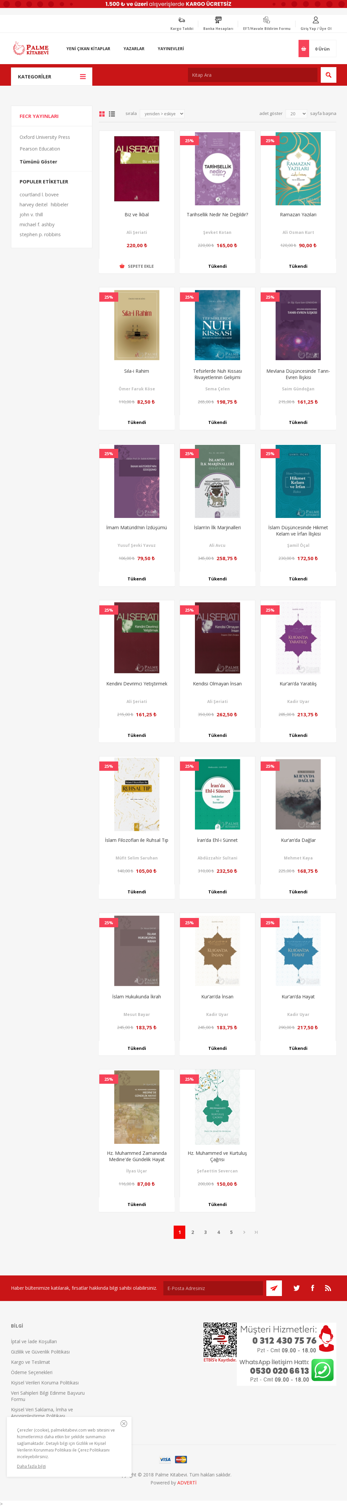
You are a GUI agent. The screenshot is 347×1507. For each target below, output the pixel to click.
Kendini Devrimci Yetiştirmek (136, 683)
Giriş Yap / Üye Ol (316, 28)
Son (256, 1232)
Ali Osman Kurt (298, 232)
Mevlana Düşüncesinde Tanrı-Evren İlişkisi (298, 374)
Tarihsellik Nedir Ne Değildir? (217, 214)
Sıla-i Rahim (136, 371)
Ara (328, 75)
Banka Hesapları (218, 28)
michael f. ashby (37, 224)
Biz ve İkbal (137, 214)
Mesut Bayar (137, 1014)
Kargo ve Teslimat (30, 1362)
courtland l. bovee (39, 194)
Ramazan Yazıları (298, 214)
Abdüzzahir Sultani (217, 858)
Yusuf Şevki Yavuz (137, 545)
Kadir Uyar (298, 701)
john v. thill (31, 214)
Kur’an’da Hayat (298, 996)
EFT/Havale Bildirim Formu (267, 28)
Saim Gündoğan (298, 389)
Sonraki (244, 1232)
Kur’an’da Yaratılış (298, 683)
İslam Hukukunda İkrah (136, 996)
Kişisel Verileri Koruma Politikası (45, 1382)
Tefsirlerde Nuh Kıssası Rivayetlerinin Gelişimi (217, 374)
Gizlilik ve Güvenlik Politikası (40, 1352)
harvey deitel (33, 204)
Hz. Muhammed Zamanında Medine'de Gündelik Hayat (137, 1156)
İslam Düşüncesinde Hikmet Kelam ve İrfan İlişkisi (298, 530)
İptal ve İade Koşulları (34, 1341)
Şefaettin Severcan (217, 1171)
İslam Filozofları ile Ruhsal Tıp (136, 840)
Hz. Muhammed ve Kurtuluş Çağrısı (217, 1156)
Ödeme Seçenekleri (31, 1372)
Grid (102, 114)
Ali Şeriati (137, 232)
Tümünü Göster (38, 161)
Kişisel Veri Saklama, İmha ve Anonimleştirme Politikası (42, 1412)
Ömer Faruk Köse (137, 389)
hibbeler (59, 204)
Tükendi (217, 266)
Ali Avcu (217, 545)
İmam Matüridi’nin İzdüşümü (136, 527)
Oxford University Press (45, 137)
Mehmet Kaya (298, 858)
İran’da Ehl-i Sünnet (217, 840)
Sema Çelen (217, 389)
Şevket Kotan (217, 232)
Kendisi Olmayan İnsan (217, 683)
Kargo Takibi (181, 28)
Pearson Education (40, 149)
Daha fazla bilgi (31, 1466)
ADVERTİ (187, 1482)
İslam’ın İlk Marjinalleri (217, 527)
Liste (112, 114)
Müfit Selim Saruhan (137, 858)
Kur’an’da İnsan (217, 996)
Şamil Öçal (298, 545)
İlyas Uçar (136, 1171)
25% (189, 141)
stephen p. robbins (40, 234)
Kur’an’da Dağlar (298, 840)
